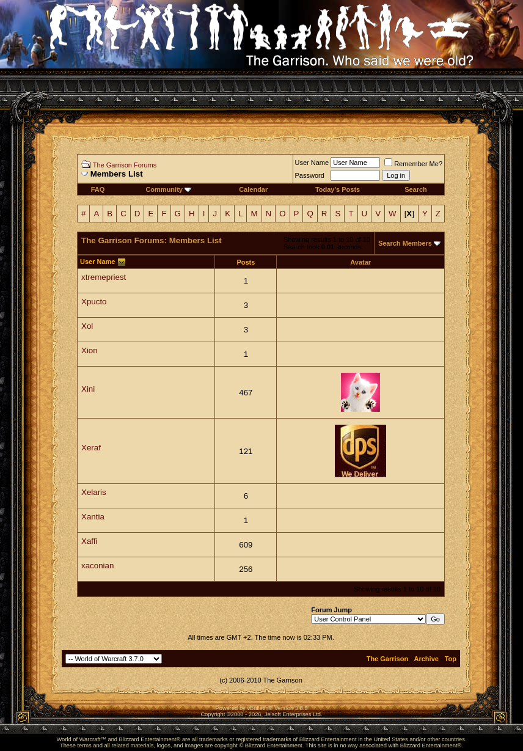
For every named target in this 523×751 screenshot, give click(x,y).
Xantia (92, 516)
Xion (89, 350)
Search (415, 189)
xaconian (97, 565)
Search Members (405, 243)
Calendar (253, 189)
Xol (87, 326)
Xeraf (91, 447)
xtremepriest (103, 277)
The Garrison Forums (125, 165)
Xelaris (93, 492)
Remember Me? (413, 163)
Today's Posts (337, 189)
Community (168, 189)
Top (450, 658)
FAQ (98, 189)
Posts (245, 262)
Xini (88, 389)
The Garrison (387, 658)
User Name (312, 162)
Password (309, 175)
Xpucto (94, 301)
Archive (426, 658)
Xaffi (89, 541)
